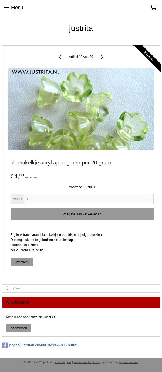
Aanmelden (19, 328)
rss (69, 362)
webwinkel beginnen (87, 362)
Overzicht (21, 262)
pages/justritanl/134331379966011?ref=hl (39, 345)
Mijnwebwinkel (129, 362)
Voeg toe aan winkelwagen (82, 214)
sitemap (60, 362)
